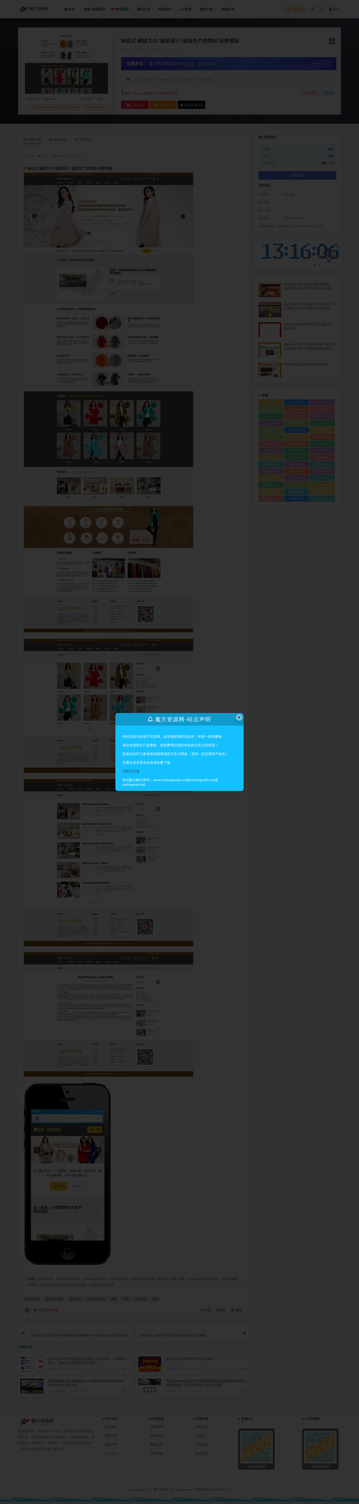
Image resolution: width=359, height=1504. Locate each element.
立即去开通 (130, 771)
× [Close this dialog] (239, 717)
